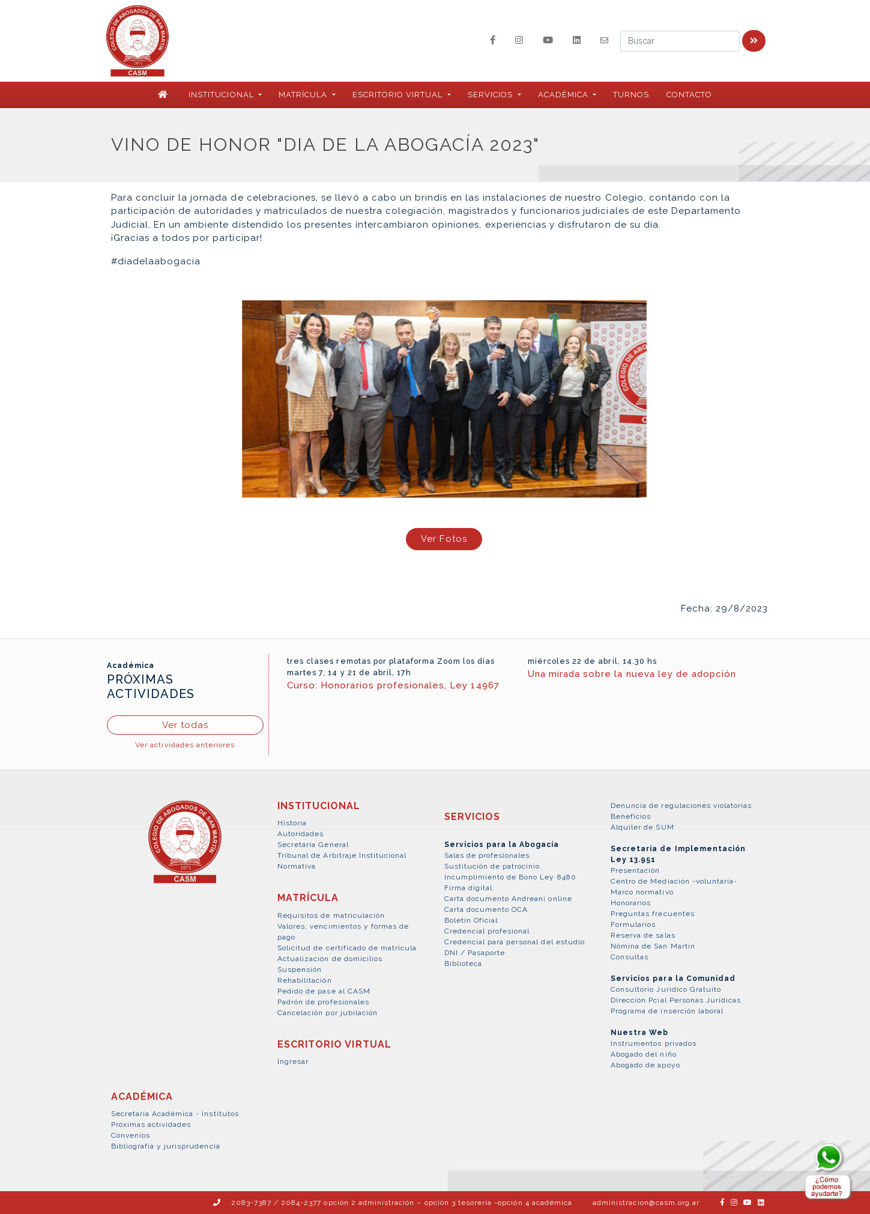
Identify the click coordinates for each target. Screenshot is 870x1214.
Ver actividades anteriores (185, 745)
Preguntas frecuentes (653, 913)
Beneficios (631, 816)
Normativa (296, 866)
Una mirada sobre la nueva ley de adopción (632, 674)
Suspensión (299, 969)
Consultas (629, 957)
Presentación (635, 870)
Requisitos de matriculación (331, 915)
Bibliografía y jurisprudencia (165, 1146)
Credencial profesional (487, 931)
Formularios (633, 924)
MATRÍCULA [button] (304, 94)
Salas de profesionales (487, 855)
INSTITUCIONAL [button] (222, 94)
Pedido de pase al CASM (323, 991)
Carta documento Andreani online (508, 898)
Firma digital (468, 888)
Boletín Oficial (471, 920)
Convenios (130, 1135)
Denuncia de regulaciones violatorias (681, 805)
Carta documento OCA (486, 909)
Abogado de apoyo (645, 1065)
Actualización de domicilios (329, 959)
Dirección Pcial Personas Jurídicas (676, 1000)
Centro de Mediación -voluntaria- (674, 881)
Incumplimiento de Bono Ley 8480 (510, 877)
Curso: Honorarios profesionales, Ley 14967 (393, 685)
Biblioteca (463, 963)
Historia (292, 823)
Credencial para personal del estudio (514, 942)
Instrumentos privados (653, 1043)
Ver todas (185, 725)
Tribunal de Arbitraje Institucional (341, 855)
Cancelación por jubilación (327, 1013)
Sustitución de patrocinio (492, 866)
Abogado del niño (644, 1054)
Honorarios (631, 903)
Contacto (689, 94)
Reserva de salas (643, 935)
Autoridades (300, 834)
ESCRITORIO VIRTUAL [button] (399, 94)
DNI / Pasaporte (475, 952)
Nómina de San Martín (653, 946)
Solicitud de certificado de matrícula (347, 948)
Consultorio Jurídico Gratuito (666, 989)
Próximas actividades (151, 1124)
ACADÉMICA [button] (564, 94)
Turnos (631, 94)
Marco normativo (642, 892)
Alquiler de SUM (642, 827)
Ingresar (293, 1061)
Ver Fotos (444, 538)
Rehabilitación (304, 980)
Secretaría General (313, 844)
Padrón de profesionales (323, 1002)
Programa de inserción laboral (667, 1011)
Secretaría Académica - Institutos (175, 1113)
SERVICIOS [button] (491, 94)
